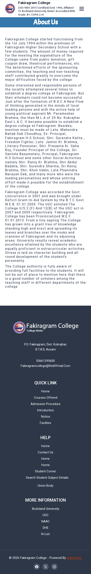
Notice (45, 416)
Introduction (45, 410)
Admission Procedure (45, 404)
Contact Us (45, 452)
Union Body (45, 485)
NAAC (45, 521)
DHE (45, 528)
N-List (45, 534)
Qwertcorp (74, 558)
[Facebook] (36, 566)
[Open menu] (81, 8)
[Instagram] (54, 566)
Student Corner (45, 471)
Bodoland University (45, 509)
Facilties (45, 423)
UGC (46, 515)
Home (45, 391)
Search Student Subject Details (47, 477)
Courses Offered (45, 398)
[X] (45, 566)
